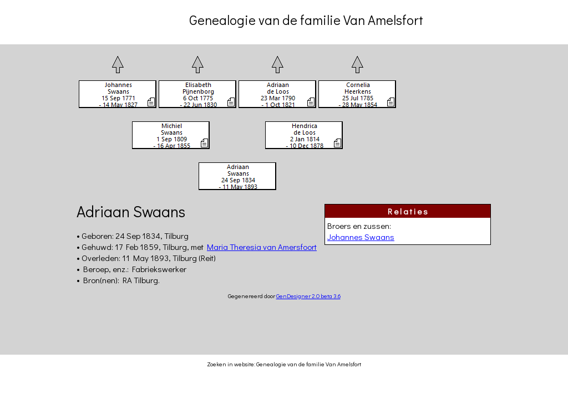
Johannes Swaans (360, 236)
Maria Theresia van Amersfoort (262, 246)
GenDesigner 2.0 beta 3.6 (308, 295)
